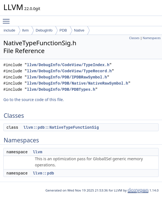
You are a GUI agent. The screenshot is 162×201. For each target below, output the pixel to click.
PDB (63, 30)
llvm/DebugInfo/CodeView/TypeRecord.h (69, 71)
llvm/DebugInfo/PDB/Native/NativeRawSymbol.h (77, 83)
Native (79, 30)
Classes (134, 38)
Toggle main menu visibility (7, 18)
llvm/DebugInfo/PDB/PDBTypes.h (61, 89)
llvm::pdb (43, 173)
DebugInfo (44, 30)
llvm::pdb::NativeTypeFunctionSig (61, 127)
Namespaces (152, 38)
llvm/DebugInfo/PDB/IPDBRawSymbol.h (67, 77)
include (9, 30)
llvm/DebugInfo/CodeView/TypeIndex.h (68, 65)
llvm (25, 30)
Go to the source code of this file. (33, 99)
